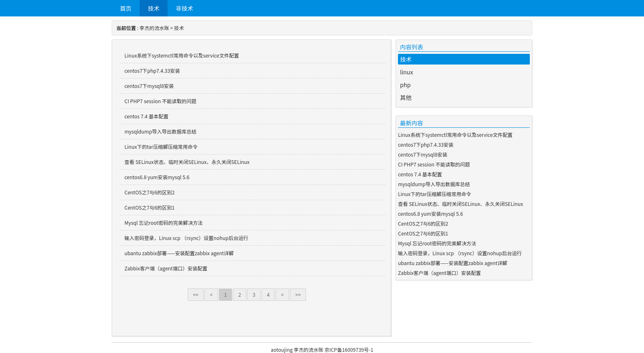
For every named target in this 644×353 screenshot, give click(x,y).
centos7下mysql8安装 (149, 85)
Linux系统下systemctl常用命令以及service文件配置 (181, 55)
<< (195, 294)
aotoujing (281, 349)
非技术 (184, 8)
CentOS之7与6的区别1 (149, 207)
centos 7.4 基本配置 (146, 116)
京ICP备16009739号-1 (348, 349)
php (405, 85)
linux (406, 72)
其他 (406, 97)
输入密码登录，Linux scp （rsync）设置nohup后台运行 (186, 237)
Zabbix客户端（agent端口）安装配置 (165, 268)
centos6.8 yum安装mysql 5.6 (156, 176)
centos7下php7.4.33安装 (152, 70)
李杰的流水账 (154, 27)
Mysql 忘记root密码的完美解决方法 (163, 222)
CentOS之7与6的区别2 (149, 192)
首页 (125, 8)
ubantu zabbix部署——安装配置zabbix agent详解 (179, 252)
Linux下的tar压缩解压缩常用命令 (161, 146)
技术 (153, 8)
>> (298, 294)
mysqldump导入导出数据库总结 (160, 131)
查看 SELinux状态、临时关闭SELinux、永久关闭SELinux (187, 161)
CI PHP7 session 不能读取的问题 (160, 100)
